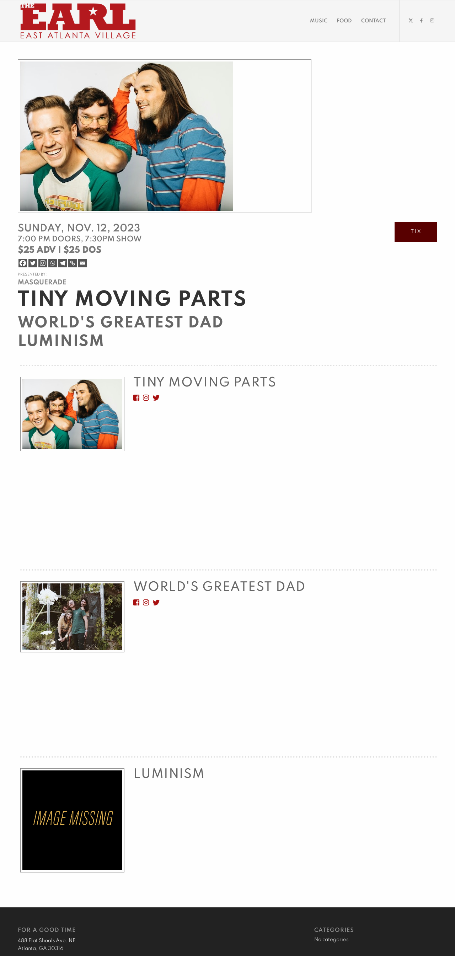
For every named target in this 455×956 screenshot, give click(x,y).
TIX (416, 232)
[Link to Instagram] (432, 20)
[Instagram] (42, 263)
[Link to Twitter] (410, 20)
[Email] (82, 263)
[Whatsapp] (52, 263)
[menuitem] (318, 21)
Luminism (61, 341)
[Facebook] (22, 263)
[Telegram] (62, 263)
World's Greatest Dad (121, 323)
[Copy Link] (72, 263)
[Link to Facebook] (421, 20)
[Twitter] (32, 263)
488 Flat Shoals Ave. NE (46, 940)
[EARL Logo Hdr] (78, 21)
